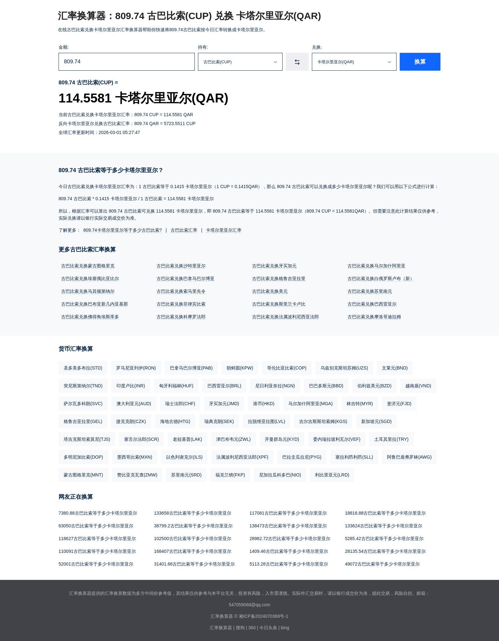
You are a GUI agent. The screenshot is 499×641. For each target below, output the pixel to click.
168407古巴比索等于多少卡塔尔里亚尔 (192, 551)
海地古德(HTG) (175, 421)
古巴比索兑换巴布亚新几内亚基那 (94, 303)
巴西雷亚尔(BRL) (224, 385)
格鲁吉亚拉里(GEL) (83, 421)
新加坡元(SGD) (376, 421)
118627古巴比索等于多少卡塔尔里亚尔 (97, 538)
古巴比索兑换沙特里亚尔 (181, 265)
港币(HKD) (263, 403)
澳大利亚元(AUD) (133, 403)
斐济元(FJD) (399, 403)
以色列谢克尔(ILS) (184, 457)
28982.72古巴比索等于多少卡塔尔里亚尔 (290, 538)
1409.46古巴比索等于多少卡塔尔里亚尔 (289, 551)
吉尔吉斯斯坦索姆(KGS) (323, 421)
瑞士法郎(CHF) (180, 403)
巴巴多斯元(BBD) (326, 385)
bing (285, 627)
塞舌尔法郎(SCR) (141, 439)
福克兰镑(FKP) (230, 474)
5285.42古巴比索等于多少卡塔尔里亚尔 (384, 538)
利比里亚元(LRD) (332, 474)
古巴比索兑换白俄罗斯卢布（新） (381, 278)
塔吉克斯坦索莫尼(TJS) (87, 439)
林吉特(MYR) (360, 403)
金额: (64, 47)
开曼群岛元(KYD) (282, 439)
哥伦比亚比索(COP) (286, 367)
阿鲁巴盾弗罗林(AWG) (409, 457)
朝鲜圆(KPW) (240, 367)
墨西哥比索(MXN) (134, 457)
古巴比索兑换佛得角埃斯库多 (90, 316)
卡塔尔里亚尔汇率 (224, 230)
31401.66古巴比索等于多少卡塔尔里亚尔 (194, 564)
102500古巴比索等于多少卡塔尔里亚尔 (192, 538)
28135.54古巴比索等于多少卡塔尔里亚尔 (385, 551)
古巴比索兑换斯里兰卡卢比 (279, 303)
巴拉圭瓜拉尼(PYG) (301, 457)
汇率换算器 (221, 627)
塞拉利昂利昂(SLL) (354, 457)
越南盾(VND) (418, 385)
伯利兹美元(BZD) (374, 385)
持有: (203, 47)
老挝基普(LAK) (187, 439)
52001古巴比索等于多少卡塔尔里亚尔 (96, 564)
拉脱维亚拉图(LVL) (266, 421)
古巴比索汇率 (184, 230)
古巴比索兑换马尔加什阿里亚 (376, 265)
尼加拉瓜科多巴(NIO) (280, 474)
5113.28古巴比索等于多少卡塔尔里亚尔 (289, 564)
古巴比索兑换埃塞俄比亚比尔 (90, 278)
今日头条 (268, 627)
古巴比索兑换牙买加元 (274, 265)
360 (252, 627)
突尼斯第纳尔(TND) (83, 385)
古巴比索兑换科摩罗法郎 (181, 316)
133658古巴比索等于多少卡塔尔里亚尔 (192, 513)
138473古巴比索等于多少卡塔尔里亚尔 (288, 525)
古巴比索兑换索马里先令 (181, 291)
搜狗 (240, 627)
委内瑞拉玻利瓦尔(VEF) (337, 439)
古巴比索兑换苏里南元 (370, 291)
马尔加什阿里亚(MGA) (310, 403)
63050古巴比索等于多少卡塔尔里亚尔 (96, 525)
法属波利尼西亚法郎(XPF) (242, 457)
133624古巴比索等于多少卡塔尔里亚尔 (383, 525)
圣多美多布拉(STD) (83, 367)
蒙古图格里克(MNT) (83, 474)
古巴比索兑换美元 (270, 291)
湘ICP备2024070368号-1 (263, 616)
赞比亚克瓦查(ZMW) (137, 474)
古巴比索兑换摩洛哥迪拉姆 (374, 316)
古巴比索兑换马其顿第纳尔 (88, 291)
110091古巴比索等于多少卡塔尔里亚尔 (97, 551)
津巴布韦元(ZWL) (233, 439)
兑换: (317, 47)
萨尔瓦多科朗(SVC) (83, 403)
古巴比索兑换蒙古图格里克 (88, 265)
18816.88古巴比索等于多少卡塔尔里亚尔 (385, 513)
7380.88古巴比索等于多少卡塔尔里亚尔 (98, 513)
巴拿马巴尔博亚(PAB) (191, 367)
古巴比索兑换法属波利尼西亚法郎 (285, 316)
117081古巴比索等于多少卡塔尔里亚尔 (288, 513)
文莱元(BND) (395, 367)
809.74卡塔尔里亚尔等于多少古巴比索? (122, 230)
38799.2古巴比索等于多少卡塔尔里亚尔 (193, 525)
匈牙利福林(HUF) (176, 385)
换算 (420, 62)
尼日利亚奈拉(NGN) (275, 385)
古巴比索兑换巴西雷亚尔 (372, 303)
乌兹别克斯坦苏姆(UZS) (344, 367)
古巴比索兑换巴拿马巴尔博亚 (185, 278)
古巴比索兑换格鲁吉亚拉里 (279, 278)
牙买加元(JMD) (224, 403)
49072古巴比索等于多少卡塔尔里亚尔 (382, 564)
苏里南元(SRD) (186, 474)
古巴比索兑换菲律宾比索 (181, 303)
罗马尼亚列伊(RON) (136, 367)
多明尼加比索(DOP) (83, 457)
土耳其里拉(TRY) (391, 439)
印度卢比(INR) (130, 385)
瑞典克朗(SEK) (219, 421)
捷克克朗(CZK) (131, 421)
